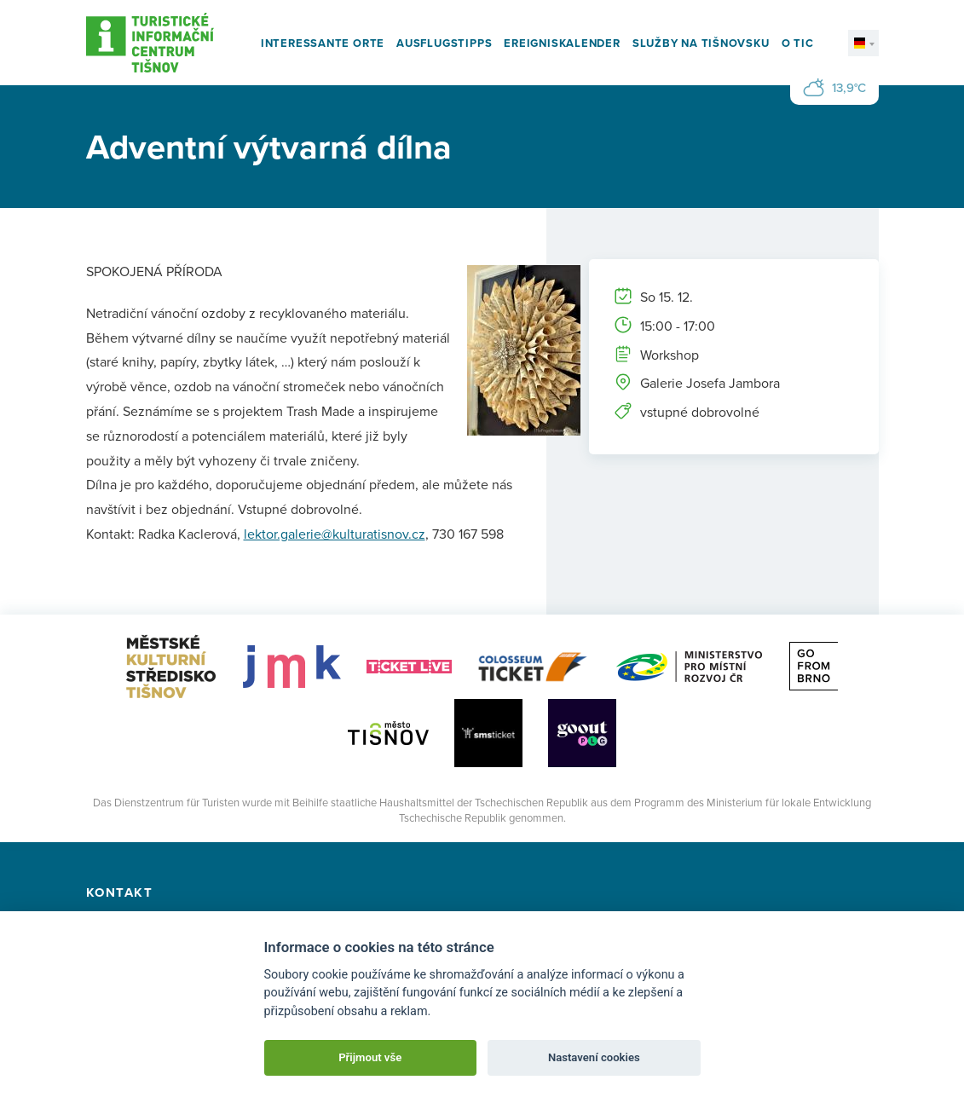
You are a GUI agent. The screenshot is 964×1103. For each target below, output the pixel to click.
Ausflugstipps (444, 43)
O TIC (798, 43)
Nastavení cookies (594, 1057)
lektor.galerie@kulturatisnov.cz (334, 533)
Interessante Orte (322, 43)
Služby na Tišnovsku (701, 43)
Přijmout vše (369, 1057)
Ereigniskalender (562, 43)
